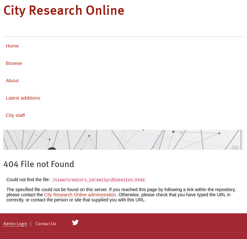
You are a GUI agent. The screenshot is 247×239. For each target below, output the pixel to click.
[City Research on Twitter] (75, 222)
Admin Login (15, 224)
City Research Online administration (80, 194)
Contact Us (45, 224)
